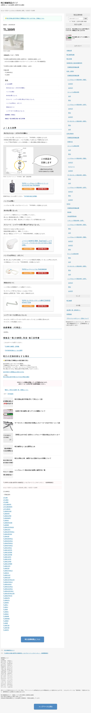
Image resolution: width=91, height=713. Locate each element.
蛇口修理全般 (70, 54)
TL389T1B (6, 625)
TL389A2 (6, 614)
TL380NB (6, 525)
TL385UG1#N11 (8, 586)
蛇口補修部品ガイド (9, 3)
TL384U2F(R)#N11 (8, 532)
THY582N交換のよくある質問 (13, 350)
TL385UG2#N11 (8, 589)
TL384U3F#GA (7, 534)
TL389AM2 (6, 618)
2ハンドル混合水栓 (73, 253)
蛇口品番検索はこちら (32, 639)
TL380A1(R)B (7, 516)
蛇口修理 (69, 300)
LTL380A (5, 500)
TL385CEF (6, 568)
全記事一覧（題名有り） (74, 310)
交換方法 (70, 141)
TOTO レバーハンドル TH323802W (34, 269)
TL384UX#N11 (7, 548)
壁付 (69, 100)
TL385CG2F (6, 577)
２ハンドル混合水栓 (73, 92)
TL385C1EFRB (7, 554)
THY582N (10, 394)
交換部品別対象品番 (73, 67)
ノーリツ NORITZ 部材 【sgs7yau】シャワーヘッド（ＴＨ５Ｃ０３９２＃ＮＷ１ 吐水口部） (37, 243)
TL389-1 (5, 605)
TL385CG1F (6, 575)
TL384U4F (6, 536)
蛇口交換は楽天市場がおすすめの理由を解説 (16, 377)
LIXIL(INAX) (70, 133)
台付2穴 (70, 84)
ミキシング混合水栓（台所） (75, 220)
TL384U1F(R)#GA (8, 527)
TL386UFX (6, 600)
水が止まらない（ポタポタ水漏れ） (16, 88)
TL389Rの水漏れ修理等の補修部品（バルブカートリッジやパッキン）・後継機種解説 (26, 653)
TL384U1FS (6, 529)
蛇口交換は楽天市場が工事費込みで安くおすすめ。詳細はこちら (25, 18)
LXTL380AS (6, 509)
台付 (69, 96)
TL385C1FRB (7, 561)
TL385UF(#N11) (8, 582)
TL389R (5, 623)
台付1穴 (70, 88)
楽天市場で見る (42, 189)
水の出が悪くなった (11, 95)
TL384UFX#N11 (8, 545)
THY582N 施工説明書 (30, 196)
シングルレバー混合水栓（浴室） (77, 224)
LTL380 (5, 497)
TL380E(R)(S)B (7, 522)
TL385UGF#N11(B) (9, 593)
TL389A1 (6, 611)
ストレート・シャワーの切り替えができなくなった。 (20, 99)
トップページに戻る (45, 706)
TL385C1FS (6, 566)
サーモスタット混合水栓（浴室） (77, 121)
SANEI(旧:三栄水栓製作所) (74, 63)
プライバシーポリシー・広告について (78, 318)
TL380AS (6, 520)
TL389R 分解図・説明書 (12, 346)
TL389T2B (6, 627)
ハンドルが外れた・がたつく (14, 103)
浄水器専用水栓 (72, 216)
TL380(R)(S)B (7, 511)
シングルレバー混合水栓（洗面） (77, 79)
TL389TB (6, 630)
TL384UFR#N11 (8, 543)
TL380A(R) (6, 513)
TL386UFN (6, 598)
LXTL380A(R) (7, 504)
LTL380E (5, 502)
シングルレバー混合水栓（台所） (77, 104)
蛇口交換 (69, 59)
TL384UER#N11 (8, 538)
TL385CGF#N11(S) (9, 580)
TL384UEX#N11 (8, 541)
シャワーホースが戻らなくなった (15, 111)
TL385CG (6, 573)
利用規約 (69, 314)
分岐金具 (69, 50)
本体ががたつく (10, 107)
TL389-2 (5, 607)
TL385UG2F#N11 (8, 591)
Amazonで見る (28, 189)
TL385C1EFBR (7, 552)
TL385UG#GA (7, 584)
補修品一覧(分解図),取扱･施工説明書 (15, 118)
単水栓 (69, 212)
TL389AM (6, 616)
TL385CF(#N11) (8, 570)
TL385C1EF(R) (7, 550)
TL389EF (6, 621)
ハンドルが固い (10, 91)
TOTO (68, 204)
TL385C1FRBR (7, 564)
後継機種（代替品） (10, 114)
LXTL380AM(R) (7, 507)
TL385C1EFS (7, 557)
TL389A (5, 609)
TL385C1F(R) (7, 559)
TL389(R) (6, 602)
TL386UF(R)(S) (7, 596)
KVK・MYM (70, 71)
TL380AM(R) (7, 518)
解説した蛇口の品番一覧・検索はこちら (16, 390)
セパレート (71, 166)
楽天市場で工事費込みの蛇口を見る (13, 372)
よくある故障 (8, 84)
